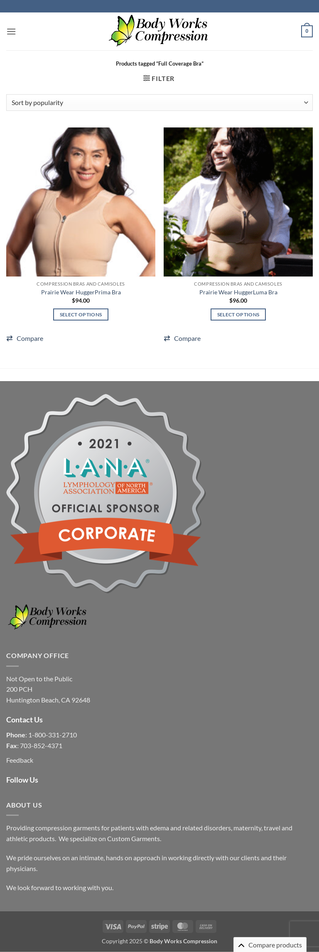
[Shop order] (159, 102)
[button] (11, 31)
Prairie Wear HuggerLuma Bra (238, 292)
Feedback (19, 760)
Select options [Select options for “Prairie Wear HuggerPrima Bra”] (81, 314)
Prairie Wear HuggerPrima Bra (81, 292)
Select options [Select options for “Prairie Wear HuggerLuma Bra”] (238, 314)
